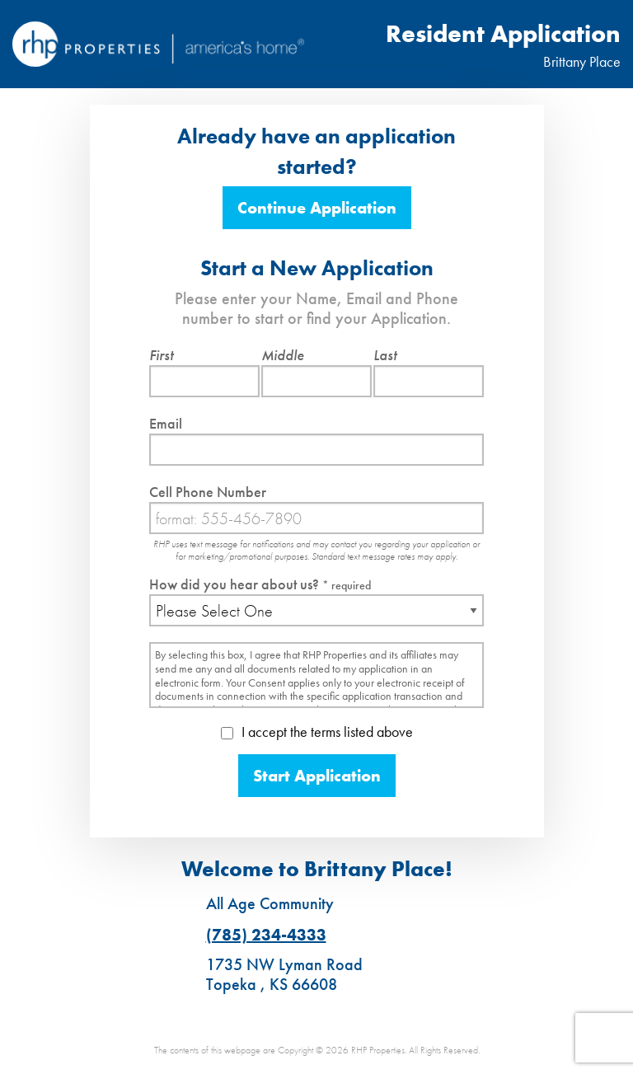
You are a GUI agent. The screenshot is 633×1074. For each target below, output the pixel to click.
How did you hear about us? (260, 584)
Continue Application (316, 207)
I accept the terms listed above (317, 731)
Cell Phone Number (207, 491)
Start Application (317, 775)
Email (165, 423)
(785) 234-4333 (266, 934)
